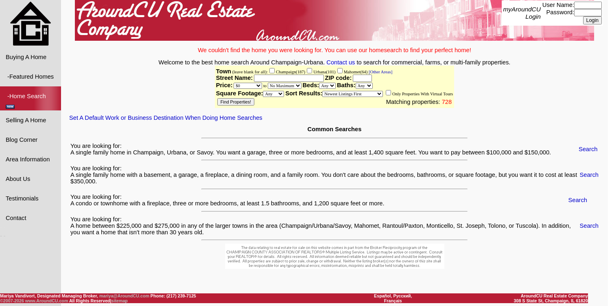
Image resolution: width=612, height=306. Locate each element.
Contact (16, 217)
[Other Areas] (379, 71)
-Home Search (27, 100)
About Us (18, 178)
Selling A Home (26, 120)
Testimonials (22, 198)
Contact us (340, 62)
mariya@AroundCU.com (124, 295)
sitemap (119, 300)
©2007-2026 (12, 300)
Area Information (28, 159)
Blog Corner (21, 139)
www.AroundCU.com (46, 300)
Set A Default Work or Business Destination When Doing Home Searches (165, 117)
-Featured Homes (30, 76)
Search (588, 148)
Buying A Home (26, 56)
